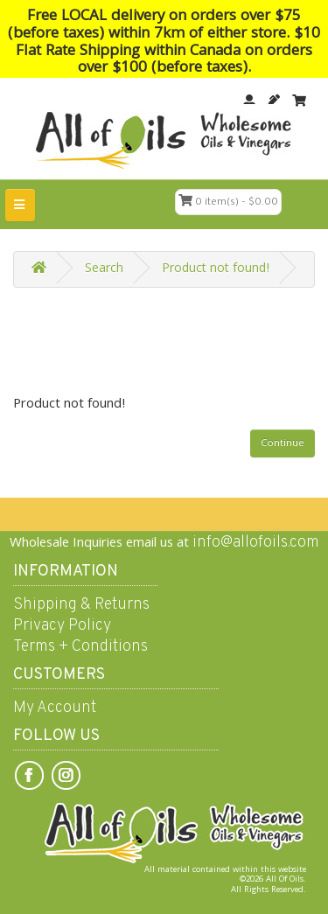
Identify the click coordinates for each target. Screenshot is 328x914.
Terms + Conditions (80, 647)
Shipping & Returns (81, 605)
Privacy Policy (62, 626)
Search (104, 269)
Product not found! (215, 269)
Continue (282, 444)
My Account (54, 708)
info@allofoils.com (255, 543)
